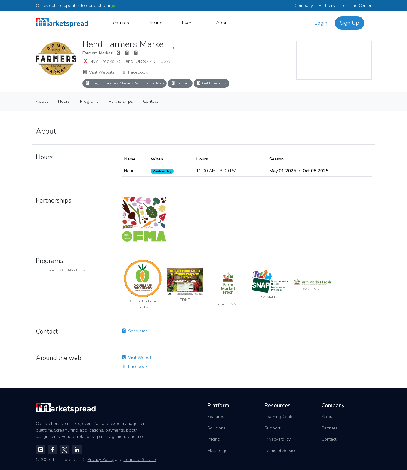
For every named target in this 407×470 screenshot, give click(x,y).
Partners (327, 5)
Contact (180, 83)
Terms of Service (280, 450)
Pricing (155, 22)
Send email (136, 331)
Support (272, 428)
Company (303, 5)
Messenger (218, 450)
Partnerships (121, 101)
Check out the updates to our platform (75, 5)
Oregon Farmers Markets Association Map (124, 83)
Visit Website (98, 72)
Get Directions (211, 83)
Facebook (135, 72)
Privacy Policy (277, 439)
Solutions (216, 428)
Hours (64, 101)
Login (320, 22)
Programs (89, 101)
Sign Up (349, 22)
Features (119, 22)
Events (189, 22)
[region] (334, 60)
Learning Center (356, 5)
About (222, 22)
